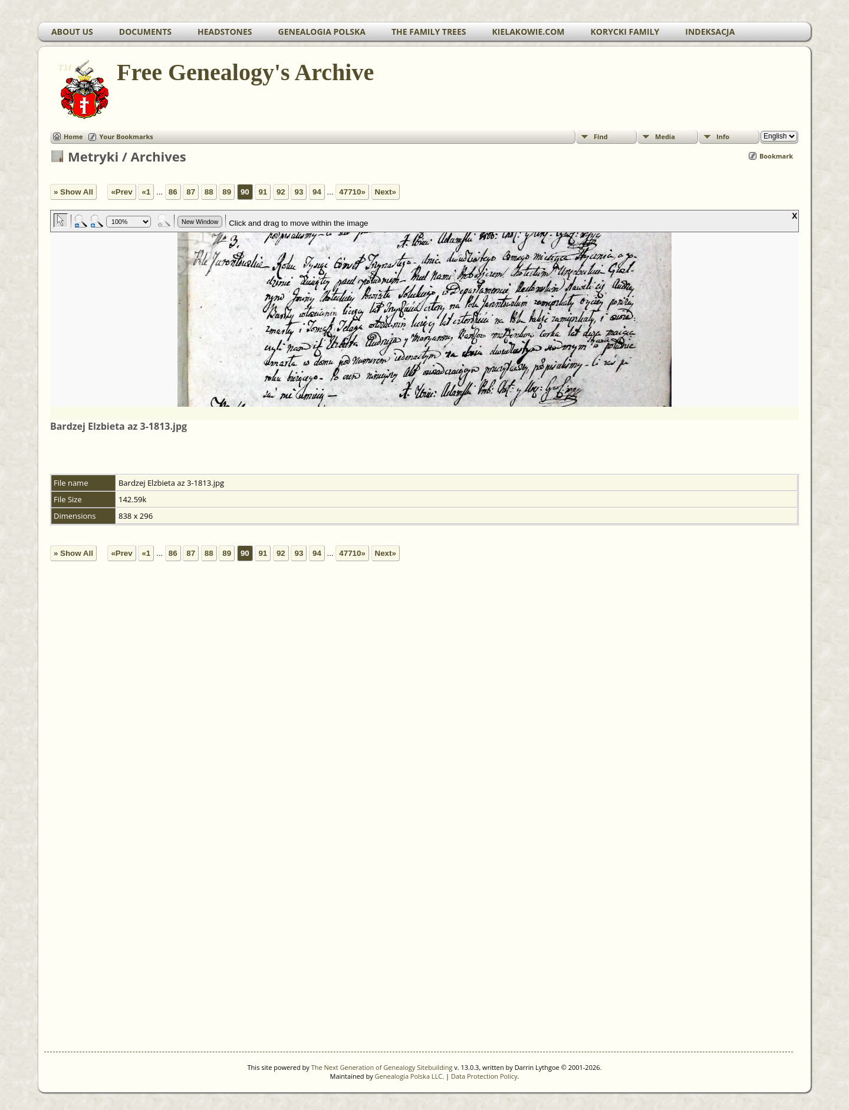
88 (209, 191)
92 (281, 191)
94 (316, 191)
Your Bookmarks (126, 136)
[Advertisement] (392, 833)
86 (173, 191)
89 (226, 191)
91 (262, 191)
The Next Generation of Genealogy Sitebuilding (382, 1067)
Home (73, 136)
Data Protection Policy (484, 1076)
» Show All (73, 191)
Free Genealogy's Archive (244, 72)
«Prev (121, 191)
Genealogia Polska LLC (409, 1076)
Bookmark (776, 155)
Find (601, 136)
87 (190, 191)
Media (665, 136)
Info (722, 136)
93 (298, 191)
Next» (385, 191)
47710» (352, 191)
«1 (146, 191)
